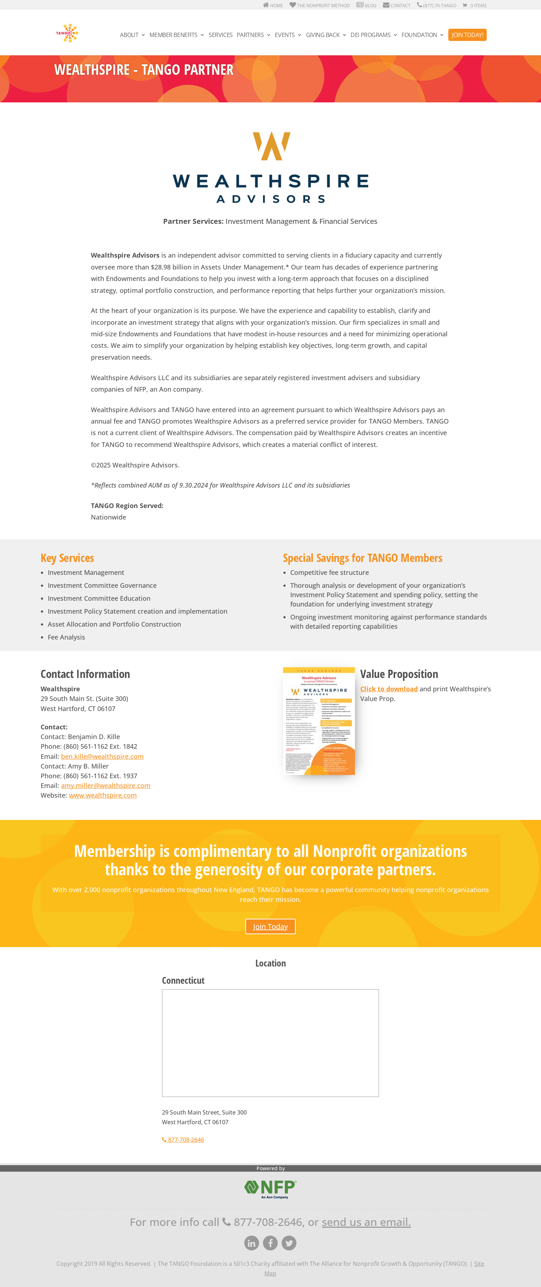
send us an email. (366, 1221)
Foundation (419, 35)
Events (285, 35)
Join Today (270, 926)
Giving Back (322, 35)
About (129, 35)
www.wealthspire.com (103, 795)
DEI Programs (370, 35)
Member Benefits (173, 35)
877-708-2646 (183, 1140)
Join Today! (467, 35)
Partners (250, 35)
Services (221, 35)
